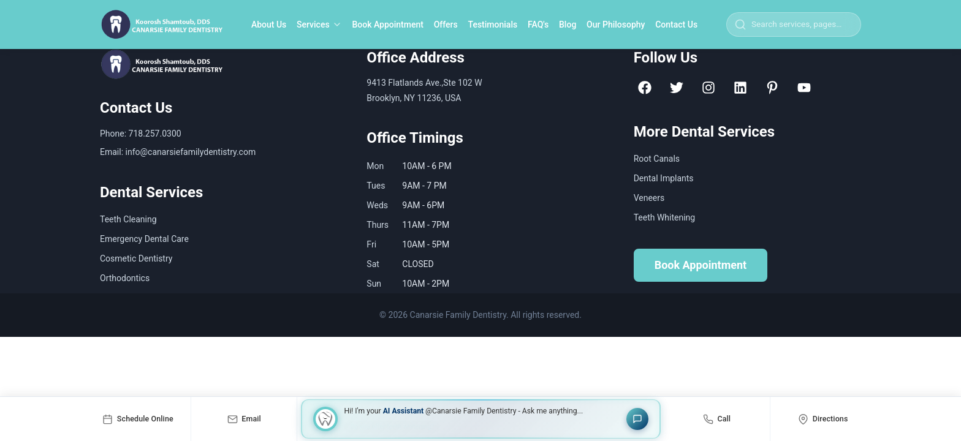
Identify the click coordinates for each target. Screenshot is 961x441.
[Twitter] (677, 88)
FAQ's (538, 24)
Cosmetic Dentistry (136, 258)
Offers (446, 24)
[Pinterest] (772, 88)
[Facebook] (645, 88)
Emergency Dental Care (144, 239)
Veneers (649, 198)
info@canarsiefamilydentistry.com (191, 152)
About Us (268, 24)
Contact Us (676, 24)
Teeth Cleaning (128, 219)
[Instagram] (708, 88)
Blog (567, 24)
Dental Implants (664, 178)
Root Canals (657, 159)
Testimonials (493, 24)
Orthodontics (125, 278)
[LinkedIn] (740, 88)
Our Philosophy (616, 24)
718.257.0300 (155, 133)
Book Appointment (388, 24)
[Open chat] (637, 419)
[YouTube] (804, 88)
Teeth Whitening (665, 217)
